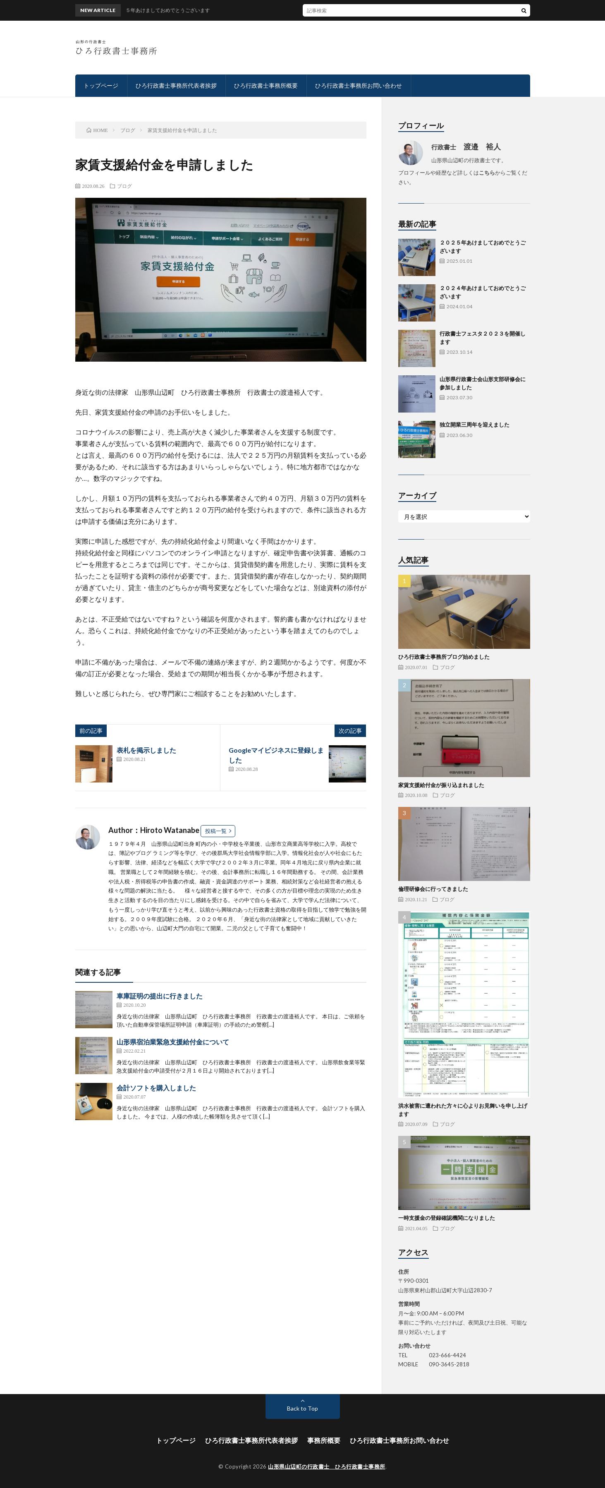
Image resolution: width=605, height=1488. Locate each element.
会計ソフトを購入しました (156, 1088)
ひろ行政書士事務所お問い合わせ (358, 85)
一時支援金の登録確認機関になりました (446, 1217)
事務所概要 (323, 1440)
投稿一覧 (216, 831)
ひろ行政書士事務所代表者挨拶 (176, 85)
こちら (487, 172)
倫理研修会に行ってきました (433, 889)
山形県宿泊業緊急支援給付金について (173, 1042)
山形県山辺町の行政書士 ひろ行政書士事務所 (326, 1466)
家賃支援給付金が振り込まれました (441, 785)
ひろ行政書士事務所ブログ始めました (444, 656)
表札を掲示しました (146, 750)
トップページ (101, 85)
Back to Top (302, 1408)
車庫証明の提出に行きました (160, 996)
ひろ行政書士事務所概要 (266, 85)
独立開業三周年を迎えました (474, 424)
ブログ (124, 185)
